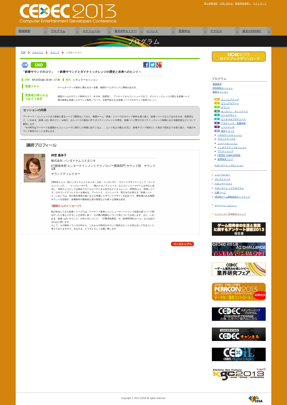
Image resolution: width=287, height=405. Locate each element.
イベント (152, 31)
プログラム (58, 31)
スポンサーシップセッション (229, 165)
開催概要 (24, 31)
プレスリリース (222, 179)
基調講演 (217, 84)
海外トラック (224, 131)
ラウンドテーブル (226, 139)
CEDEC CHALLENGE (228, 155)
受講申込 (184, 31)
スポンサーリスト (224, 183)
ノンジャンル (224, 127)
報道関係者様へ (243, 3)
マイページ (226, 205)
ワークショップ (225, 151)
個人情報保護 (210, 3)
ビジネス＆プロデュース (230, 119)
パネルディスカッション (229, 135)
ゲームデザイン (225, 115)
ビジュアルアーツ (226, 103)
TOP (23, 52)
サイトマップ (259, 3)
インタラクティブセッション (232, 147)
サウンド (54, 52)
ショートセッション (227, 143)
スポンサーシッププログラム (229, 188)
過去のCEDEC (251, 31)
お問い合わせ (226, 3)
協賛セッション (220, 92)
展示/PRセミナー (126, 31)
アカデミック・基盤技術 (230, 123)
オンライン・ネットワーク (231, 111)
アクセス (216, 31)
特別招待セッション (223, 88)
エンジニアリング (226, 99)
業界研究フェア (225, 159)
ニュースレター (222, 175)
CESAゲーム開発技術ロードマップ (232, 197)
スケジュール (91, 31)
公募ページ (220, 192)
